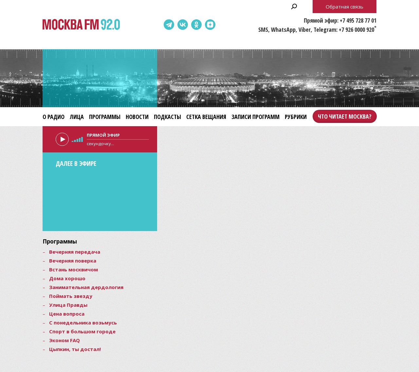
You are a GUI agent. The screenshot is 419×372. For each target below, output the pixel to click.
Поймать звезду (70, 296)
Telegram (169, 24)
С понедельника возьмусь (83, 322)
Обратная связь (344, 6)
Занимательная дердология (86, 287)
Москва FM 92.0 (81, 24)
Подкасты (167, 117)
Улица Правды (68, 305)
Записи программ (255, 117)
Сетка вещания (206, 117)
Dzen (210, 24)
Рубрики (296, 117)
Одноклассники (196, 24)
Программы (104, 117)
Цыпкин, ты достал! (75, 349)
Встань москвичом (73, 269)
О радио (53, 117)
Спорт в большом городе (82, 331)
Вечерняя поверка (72, 260)
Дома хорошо (67, 278)
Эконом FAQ (64, 340)
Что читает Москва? (345, 116)
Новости (137, 117)
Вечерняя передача (74, 251)
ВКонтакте (182, 24)
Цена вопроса (66, 313)
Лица (77, 117)
